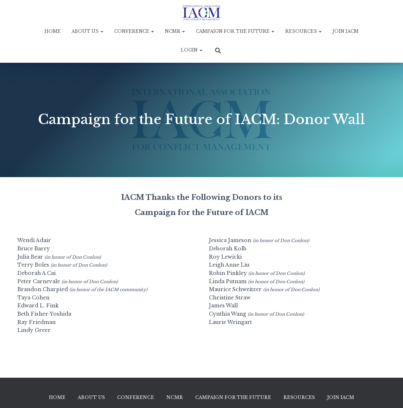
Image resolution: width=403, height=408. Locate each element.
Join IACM (346, 31)
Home (52, 31)
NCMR (175, 31)
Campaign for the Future (235, 31)
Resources (303, 31)
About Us (87, 31)
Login (191, 50)
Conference (134, 31)
